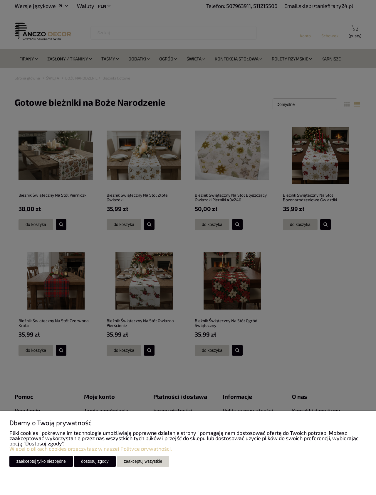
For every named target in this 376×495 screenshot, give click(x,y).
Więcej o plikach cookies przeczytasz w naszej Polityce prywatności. (90, 448)
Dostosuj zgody (94, 461)
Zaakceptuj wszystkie (143, 461)
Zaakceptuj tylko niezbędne (41, 461)
